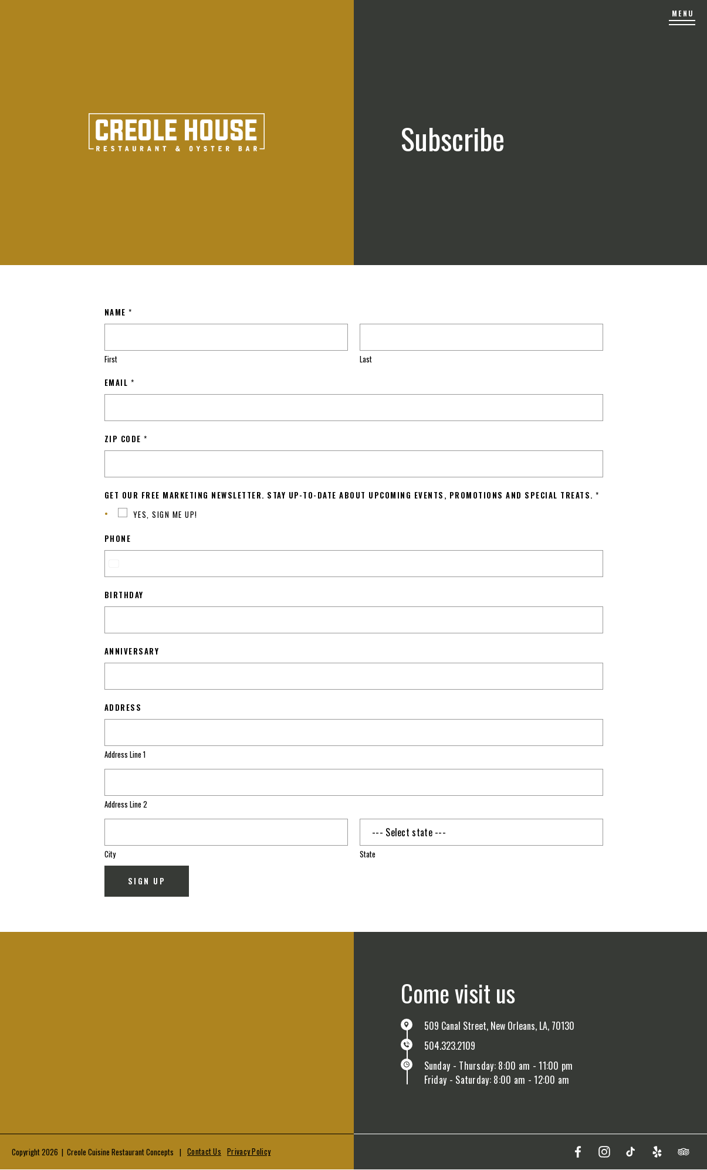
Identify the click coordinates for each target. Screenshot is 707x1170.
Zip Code (125, 439)
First (110, 359)
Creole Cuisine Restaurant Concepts (120, 1152)
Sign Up (147, 881)
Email (119, 382)
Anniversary (132, 651)
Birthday (124, 595)
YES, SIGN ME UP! (165, 514)
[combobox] (113, 563)
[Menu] (682, 17)
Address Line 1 (125, 754)
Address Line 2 (125, 804)
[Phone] (353, 563)
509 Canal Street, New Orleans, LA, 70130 (499, 1026)
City (110, 854)
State (368, 854)
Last (366, 359)
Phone (117, 538)
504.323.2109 (449, 1046)
